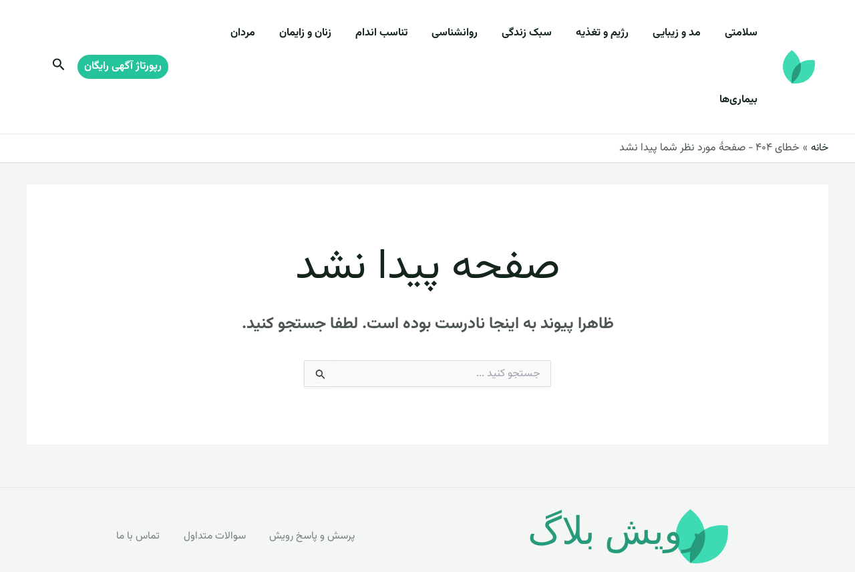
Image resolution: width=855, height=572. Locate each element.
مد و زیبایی (685, 33)
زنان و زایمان (340, 33)
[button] (122, 33)
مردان (283, 33)
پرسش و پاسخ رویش (315, 468)
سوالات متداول (216, 468)
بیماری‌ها (233, 33)
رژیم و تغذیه (615, 33)
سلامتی (743, 33)
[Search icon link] (57, 34)
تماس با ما (139, 468)
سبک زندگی (545, 33)
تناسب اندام (411, 33)
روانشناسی (479, 33)
